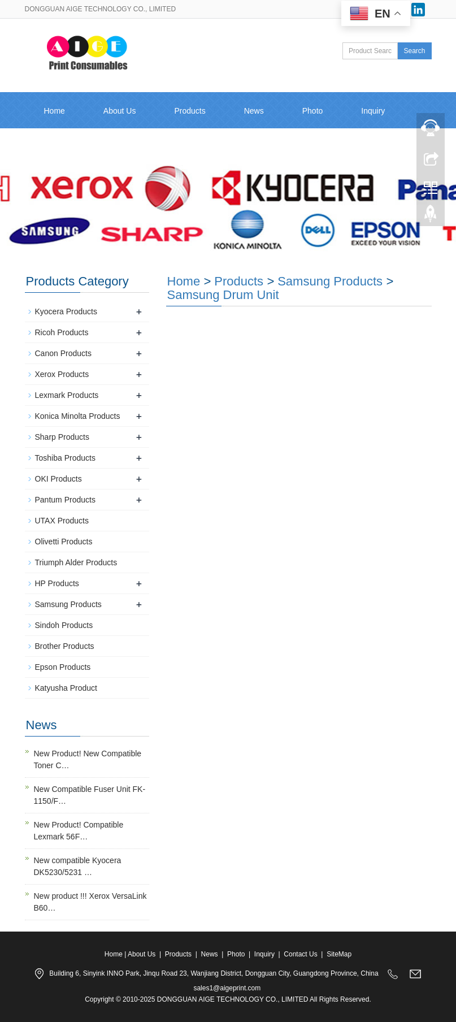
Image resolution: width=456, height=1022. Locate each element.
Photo (312, 110)
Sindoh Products (64, 625)
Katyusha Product (66, 687)
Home (54, 110)
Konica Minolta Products (77, 416)
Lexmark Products (67, 395)
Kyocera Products (66, 311)
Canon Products (63, 353)
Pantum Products (65, 499)
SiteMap (339, 954)
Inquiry (264, 954)
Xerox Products (62, 374)
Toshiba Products (65, 457)
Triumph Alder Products (76, 562)
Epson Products (63, 667)
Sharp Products (62, 436)
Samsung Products (330, 281)
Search (414, 51)
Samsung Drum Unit (223, 295)
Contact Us (63, 146)
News (254, 110)
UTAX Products (62, 520)
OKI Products (58, 478)
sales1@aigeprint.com (226, 988)
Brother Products (64, 646)
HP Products (57, 583)
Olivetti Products (64, 541)
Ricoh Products (62, 332)
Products (189, 110)
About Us (119, 110)
